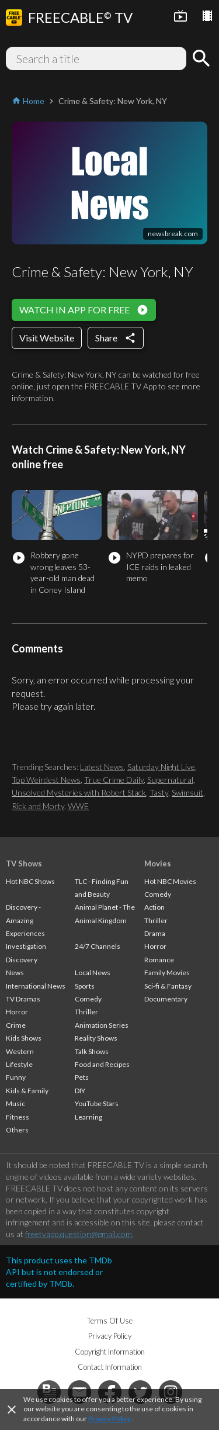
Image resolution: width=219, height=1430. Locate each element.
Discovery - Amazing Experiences (25, 920)
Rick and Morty (38, 806)
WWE (78, 806)
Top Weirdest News (46, 780)
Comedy (88, 998)
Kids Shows (23, 1038)
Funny (16, 1077)
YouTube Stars (97, 1103)
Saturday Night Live (161, 767)
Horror (17, 1011)
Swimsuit (187, 792)
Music (15, 1103)
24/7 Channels (97, 946)
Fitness (17, 1117)
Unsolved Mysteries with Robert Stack (79, 792)
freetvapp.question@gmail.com (78, 1234)
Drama (154, 933)
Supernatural (170, 780)
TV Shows (24, 863)
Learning (88, 1117)
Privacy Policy (109, 1418)
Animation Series (101, 1025)
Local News (92, 972)
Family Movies (167, 972)
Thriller (86, 1011)
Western (20, 1051)
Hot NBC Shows (30, 881)
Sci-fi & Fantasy (168, 986)
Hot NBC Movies (170, 881)
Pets (82, 1077)
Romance (159, 959)
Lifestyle (19, 1064)
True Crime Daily (114, 780)
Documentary (165, 998)
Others (17, 1129)
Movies (157, 863)
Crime (16, 1025)
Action (154, 907)
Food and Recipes (102, 1064)
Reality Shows (96, 1038)
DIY (80, 1090)
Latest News (102, 767)
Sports (85, 986)
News (15, 972)
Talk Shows (92, 1051)
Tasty (159, 792)
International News (35, 986)
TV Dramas (23, 998)
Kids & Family (27, 1090)
